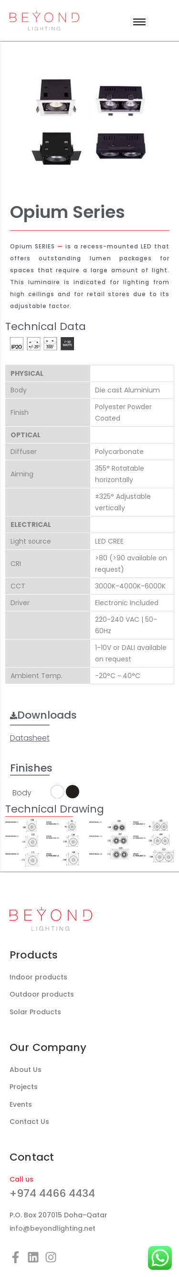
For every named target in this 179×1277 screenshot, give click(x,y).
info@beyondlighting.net (52, 1228)
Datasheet (30, 737)
